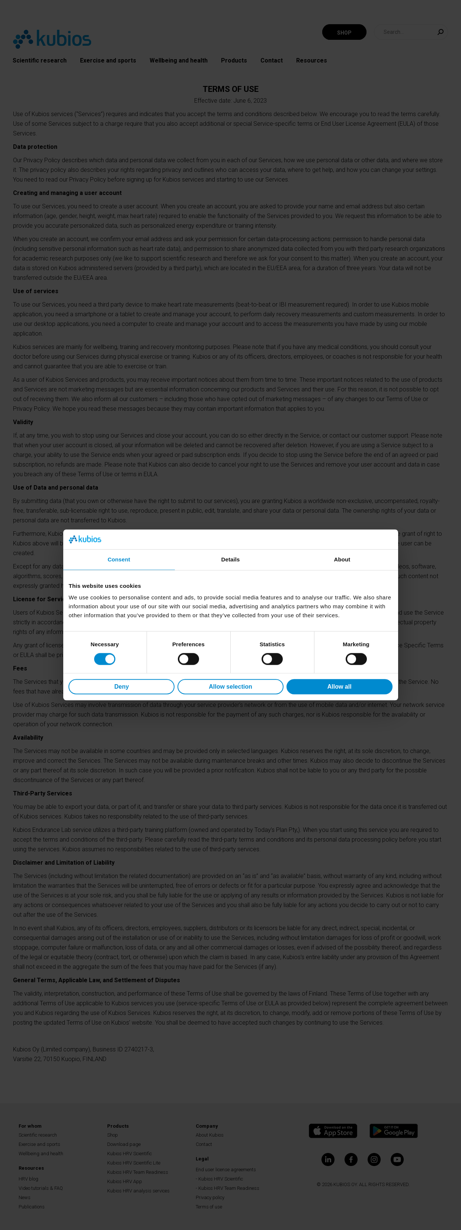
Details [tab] (230, 559)
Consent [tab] (119, 559)
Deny (121, 686)
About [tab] (342, 559)
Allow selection (230, 686)
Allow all (339, 686)
